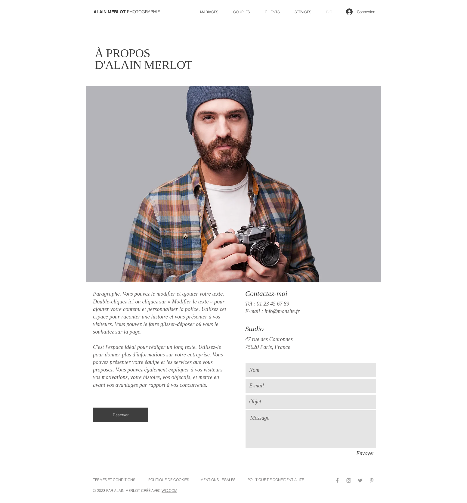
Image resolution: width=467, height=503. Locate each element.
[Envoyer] (365, 453)
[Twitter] (360, 480)
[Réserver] (120, 415)
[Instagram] (349, 480)
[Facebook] (337, 480)
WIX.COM (169, 490)
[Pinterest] (372, 480)
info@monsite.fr (282, 311)
